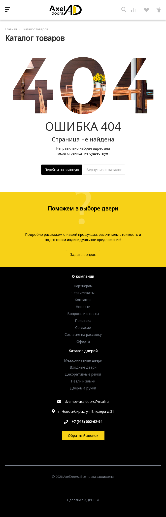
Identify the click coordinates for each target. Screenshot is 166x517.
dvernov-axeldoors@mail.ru (87, 401)
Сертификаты (83, 292)
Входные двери (83, 367)
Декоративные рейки (83, 374)
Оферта (83, 341)
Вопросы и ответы (83, 313)
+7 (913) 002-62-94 (86, 421)
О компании (83, 276)
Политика (83, 320)
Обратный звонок (83, 435)
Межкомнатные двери (83, 360)
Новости (83, 306)
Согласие (83, 327)
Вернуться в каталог (104, 169)
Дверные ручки (83, 388)
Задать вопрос (83, 254)
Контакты (83, 299)
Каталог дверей (83, 351)
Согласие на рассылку (83, 334)
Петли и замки (83, 381)
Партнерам (83, 285)
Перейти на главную (61, 169)
